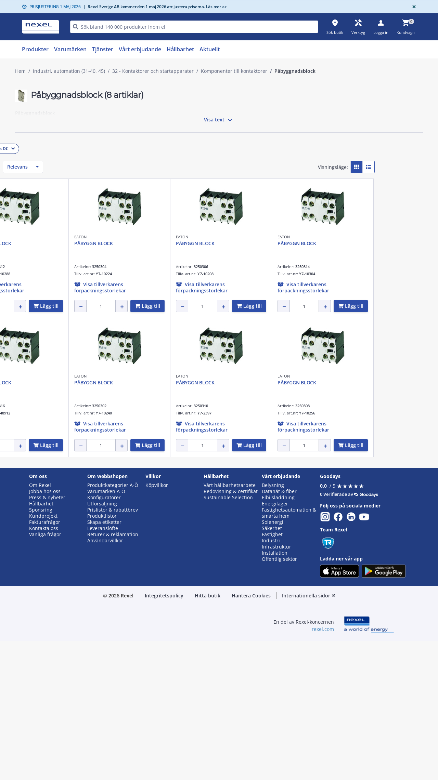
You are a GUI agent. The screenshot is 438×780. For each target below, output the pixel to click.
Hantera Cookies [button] (251, 734)
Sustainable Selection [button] (228, 637)
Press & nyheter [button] (47, 637)
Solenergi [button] (272, 661)
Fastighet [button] (272, 674)
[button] (63, 147)
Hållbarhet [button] (41, 643)
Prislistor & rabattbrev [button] (112, 649)
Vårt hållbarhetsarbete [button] (230, 625)
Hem (20, 71)
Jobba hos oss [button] (45, 630)
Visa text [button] (219, 120)
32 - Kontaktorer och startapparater (153, 71)
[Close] (412, 6)
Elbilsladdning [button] (278, 637)
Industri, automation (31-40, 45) (69, 71)
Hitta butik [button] (207, 734)
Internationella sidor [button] (308, 734)
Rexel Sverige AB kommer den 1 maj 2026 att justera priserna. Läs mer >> (155, 7)
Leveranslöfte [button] (102, 667)
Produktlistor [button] (102, 655)
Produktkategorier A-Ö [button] (112, 625)
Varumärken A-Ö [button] (106, 630)
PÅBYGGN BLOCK (142, 243)
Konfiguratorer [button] (104, 637)
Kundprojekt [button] (43, 655)
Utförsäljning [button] (102, 643)
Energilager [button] (275, 643)
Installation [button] (274, 692)
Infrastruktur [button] (276, 686)
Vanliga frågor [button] (45, 674)
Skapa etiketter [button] (104, 661)
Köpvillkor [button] (156, 625)
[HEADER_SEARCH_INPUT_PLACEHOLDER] (194, 27)
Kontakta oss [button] (43, 667)
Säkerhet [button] (272, 667)
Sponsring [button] (40, 649)
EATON (129, 236)
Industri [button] (271, 680)
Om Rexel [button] (40, 625)
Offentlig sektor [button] (279, 698)
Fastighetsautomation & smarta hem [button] (289, 652)
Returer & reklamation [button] (112, 674)
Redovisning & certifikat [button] (231, 630)
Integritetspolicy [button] (164, 734)
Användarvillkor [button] (105, 680)
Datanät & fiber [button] (279, 630)
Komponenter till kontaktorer (234, 71)
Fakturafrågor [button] (44, 661)
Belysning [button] (273, 625)
